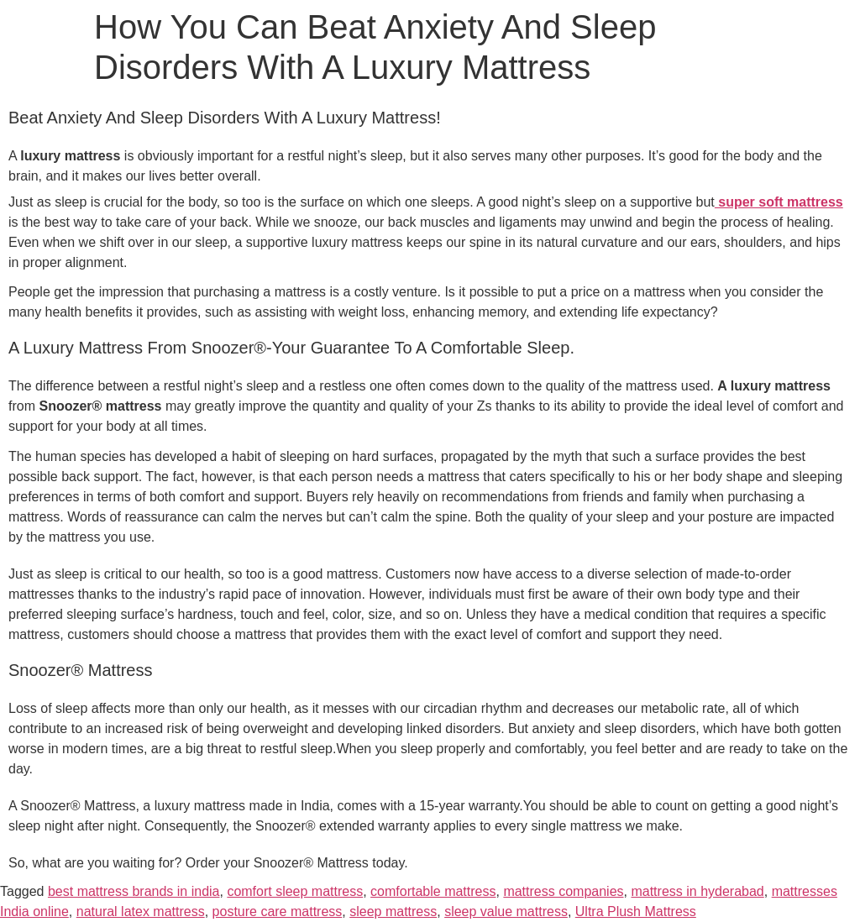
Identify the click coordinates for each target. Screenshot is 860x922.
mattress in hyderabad (697, 891)
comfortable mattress (433, 891)
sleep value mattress (506, 911)
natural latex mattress (140, 911)
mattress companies (563, 891)
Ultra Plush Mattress (635, 911)
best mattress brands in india (134, 891)
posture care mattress (277, 911)
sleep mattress (393, 911)
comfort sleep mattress (295, 891)
